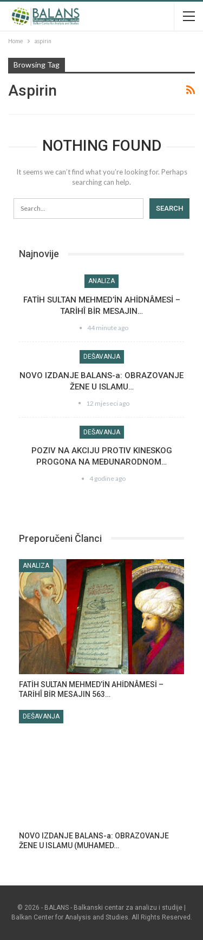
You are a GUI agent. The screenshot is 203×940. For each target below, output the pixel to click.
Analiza (101, 281)
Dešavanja (101, 356)
